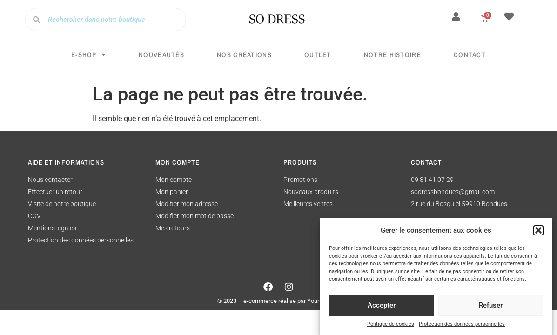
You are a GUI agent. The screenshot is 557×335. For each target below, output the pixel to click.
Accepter (382, 307)
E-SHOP (88, 55)
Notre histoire (392, 55)
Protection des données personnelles (462, 326)
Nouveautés (161, 55)
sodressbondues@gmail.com (453, 191)
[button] (538, 232)
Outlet (317, 55)
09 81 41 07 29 (432, 179)
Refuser (491, 307)
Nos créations (244, 55)
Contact (470, 55)
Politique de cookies (390, 326)
